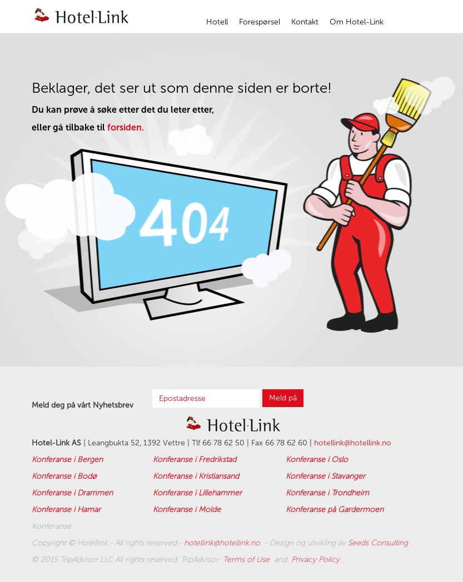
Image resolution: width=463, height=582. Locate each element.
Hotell (217, 22)
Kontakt (304, 22)
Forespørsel (259, 22)
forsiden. (125, 127)
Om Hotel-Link (357, 22)
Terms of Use (247, 559)
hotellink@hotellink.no (352, 443)
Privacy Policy (316, 559)
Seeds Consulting (379, 543)
